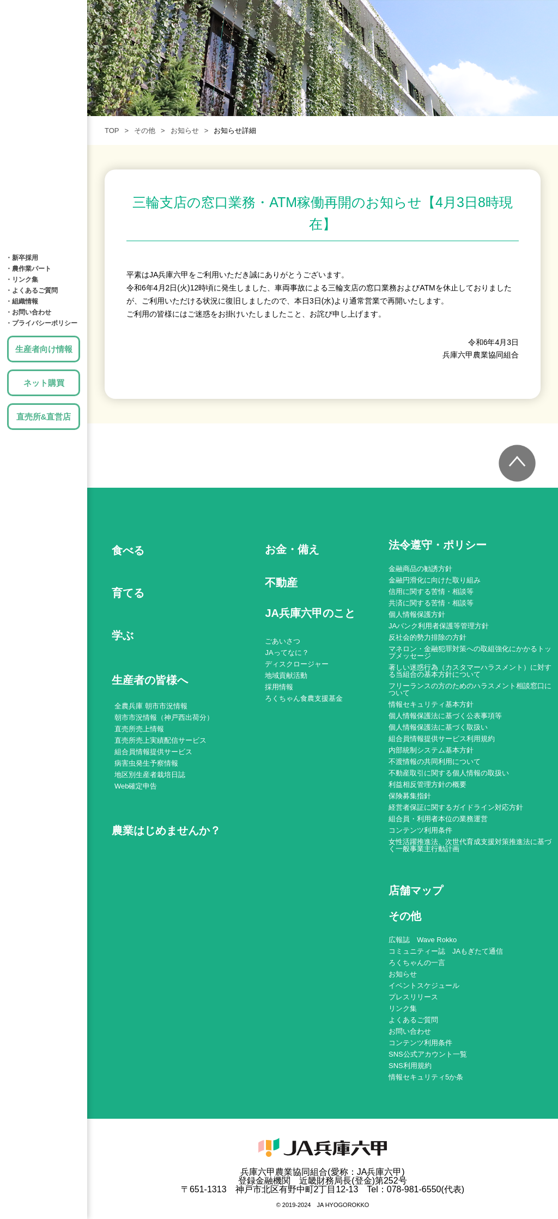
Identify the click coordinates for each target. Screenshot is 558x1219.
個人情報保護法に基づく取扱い (438, 727)
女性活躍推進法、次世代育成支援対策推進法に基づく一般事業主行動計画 (470, 845)
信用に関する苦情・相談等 (431, 591)
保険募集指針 (410, 796)
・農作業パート (28, 268)
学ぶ (43, 98)
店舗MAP (43, 196)
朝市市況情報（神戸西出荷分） (164, 717)
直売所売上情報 (139, 729)
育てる (43, 65)
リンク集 (403, 1008)
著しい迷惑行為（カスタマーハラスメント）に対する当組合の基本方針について (470, 670)
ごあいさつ (282, 641)
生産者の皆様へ (150, 680)
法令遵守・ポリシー (438, 545)
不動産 (281, 583)
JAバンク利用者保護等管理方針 (439, 626)
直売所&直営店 (43, 416)
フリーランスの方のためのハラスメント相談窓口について (470, 689)
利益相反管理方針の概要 (427, 784)
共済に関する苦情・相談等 (431, 603)
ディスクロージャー (297, 664)
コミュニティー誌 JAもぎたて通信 (446, 951)
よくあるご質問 (413, 1020)
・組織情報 (21, 301)
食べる (43, 32)
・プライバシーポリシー (41, 323)
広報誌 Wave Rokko (423, 940)
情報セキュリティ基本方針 (431, 704)
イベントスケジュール (424, 985)
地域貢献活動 (286, 675)
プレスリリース (413, 997)
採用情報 (279, 687)
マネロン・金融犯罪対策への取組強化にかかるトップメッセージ (470, 652)
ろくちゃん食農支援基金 (304, 698)
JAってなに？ (286, 652)
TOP (112, 130)
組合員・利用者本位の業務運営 (438, 819)
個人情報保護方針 (417, 614)
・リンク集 (21, 279)
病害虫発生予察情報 (146, 763)
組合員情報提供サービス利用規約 (442, 739)
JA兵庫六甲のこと (43, 229)
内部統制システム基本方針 (431, 750)
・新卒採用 (21, 258)
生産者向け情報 (43, 349)
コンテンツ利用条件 (420, 830)
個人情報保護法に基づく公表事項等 (445, 716)
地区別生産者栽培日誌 (149, 775)
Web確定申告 (135, 786)
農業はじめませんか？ (166, 830)
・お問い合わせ (28, 312)
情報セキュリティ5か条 (426, 1077)
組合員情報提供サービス (153, 752)
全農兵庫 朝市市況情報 (150, 706)
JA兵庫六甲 (43, 8)
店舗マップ (416, 890)
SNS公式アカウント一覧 (428, 1054)
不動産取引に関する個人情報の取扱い (449, 773)
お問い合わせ (410, 1031)
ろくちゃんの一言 (417, 963)
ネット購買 (43, 382)
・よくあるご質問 (31, 290)
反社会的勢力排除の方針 (427, 637)
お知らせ (185, 130)
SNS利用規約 (410, 1066)
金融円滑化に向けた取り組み (435, 580)
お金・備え (43, 130)
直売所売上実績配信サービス (160, 740)
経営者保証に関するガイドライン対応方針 (456, 807)
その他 (144, 130)
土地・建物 (43, 163)
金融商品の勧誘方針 (420, 569)
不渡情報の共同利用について (435, 761)
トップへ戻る (517, 463)
